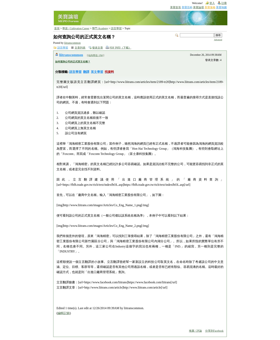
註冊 (224, 3)
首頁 (57, 28)
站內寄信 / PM (95, 55)
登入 (212, 3)
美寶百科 (187, 7)
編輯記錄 (63, 313)
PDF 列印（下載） (120, 47)
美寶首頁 (175, 7)
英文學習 (97, 71)
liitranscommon (72, 42)
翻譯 (86, 71)
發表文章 (97, 47)
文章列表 (80, 47)
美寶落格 (210, 7)
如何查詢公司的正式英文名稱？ (72, 61)
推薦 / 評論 (195, 330)
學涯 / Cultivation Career (75, 28)
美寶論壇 (198, 7)
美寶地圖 (221, 7)
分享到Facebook (214, 330)
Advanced (218, 40)
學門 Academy (100, 28)
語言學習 (116, 28)
